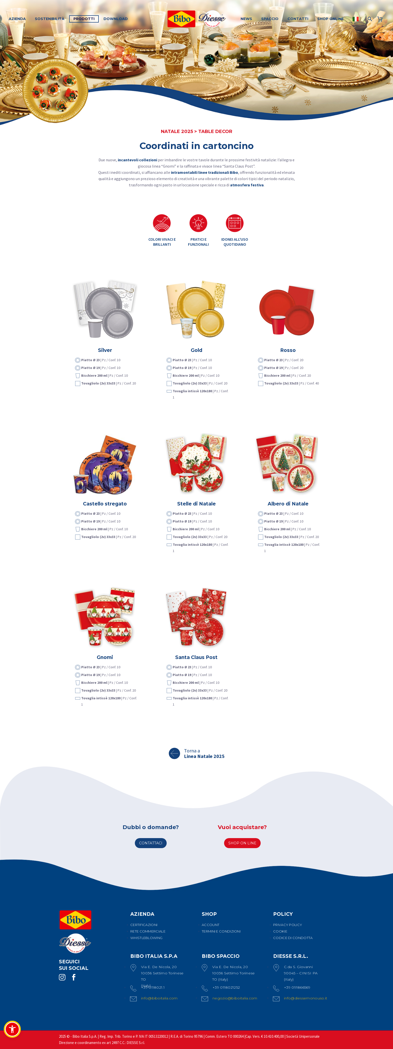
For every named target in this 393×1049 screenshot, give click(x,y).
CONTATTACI (150, 843)
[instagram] (62, 977)
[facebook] (73, 977)
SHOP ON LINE (242, 843)
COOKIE (280, 931)
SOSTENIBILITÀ (49, 19)
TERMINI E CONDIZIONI (221, 931)
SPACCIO (269, 19)
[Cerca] (369, 19)
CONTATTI (297, 19)
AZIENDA (17, 19)
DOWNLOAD (116, 19)
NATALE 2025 (177, 131)
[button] (12, 1029)
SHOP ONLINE (330, 19)
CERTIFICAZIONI (143, 925)
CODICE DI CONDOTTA (293, 938)
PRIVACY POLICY (287, 925)
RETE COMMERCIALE (147, 931)
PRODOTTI (83, 19)
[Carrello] (382, 19)
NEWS (246, 19)
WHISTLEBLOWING (146, 938)
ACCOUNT (210, 925)
